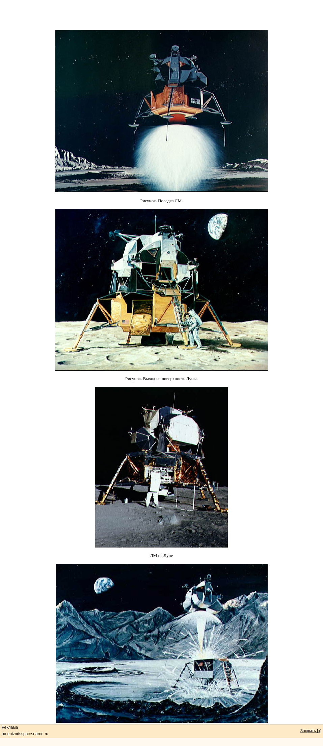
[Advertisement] (162, 15)
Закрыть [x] (310, 730)
